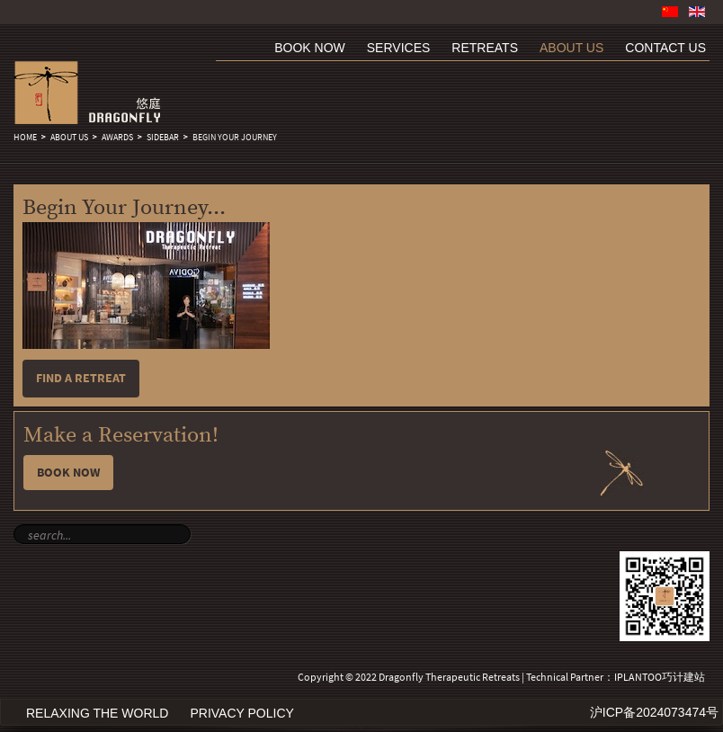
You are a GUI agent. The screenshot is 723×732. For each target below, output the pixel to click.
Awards (117, 137)
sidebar (163, 137)
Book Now (68, 472)
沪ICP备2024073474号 (654, 712)
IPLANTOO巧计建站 (659, 677)
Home (25, 137)
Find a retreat (81, 378)
